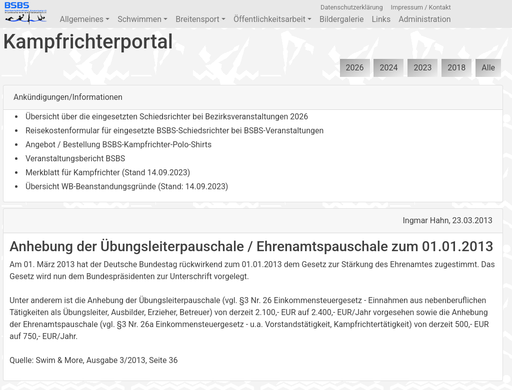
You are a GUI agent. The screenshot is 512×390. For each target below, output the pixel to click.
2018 (457, 67)
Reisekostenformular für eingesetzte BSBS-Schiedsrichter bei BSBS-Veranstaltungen (175, 130)
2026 (355, 67)
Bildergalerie (342, 19)
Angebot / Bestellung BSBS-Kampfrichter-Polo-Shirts (119, 144)
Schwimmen (143, 19)
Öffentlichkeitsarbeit (273, 19)
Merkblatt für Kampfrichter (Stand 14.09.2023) (108, 172)
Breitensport (201, 19)
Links (381, 19)
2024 (389, 67)
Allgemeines (85, 19)
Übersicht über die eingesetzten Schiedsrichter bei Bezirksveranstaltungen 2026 (167, 116)
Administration (424, 19)
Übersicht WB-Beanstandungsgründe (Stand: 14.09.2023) (127, 186)
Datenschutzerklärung (351, 7)
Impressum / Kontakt (421, 7)
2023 (423, 67)
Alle (488, 67)
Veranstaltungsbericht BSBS (75, 158)
